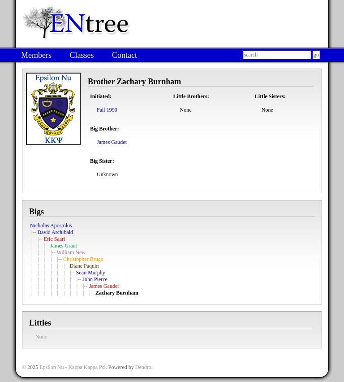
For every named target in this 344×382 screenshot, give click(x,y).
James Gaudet (112, 142)
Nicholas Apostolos (51, 225)
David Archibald (55, 232)
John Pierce (95, 279)
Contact (124, 55)
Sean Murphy (90, 272)
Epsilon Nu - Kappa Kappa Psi (72, 367)
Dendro (143, 367)
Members (36, 55)
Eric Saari (54, 239)
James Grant (63, 246)
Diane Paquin (84, 266)
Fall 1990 (107, 110)
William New (71, 252)
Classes (81, 55)
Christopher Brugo (83, 259)
